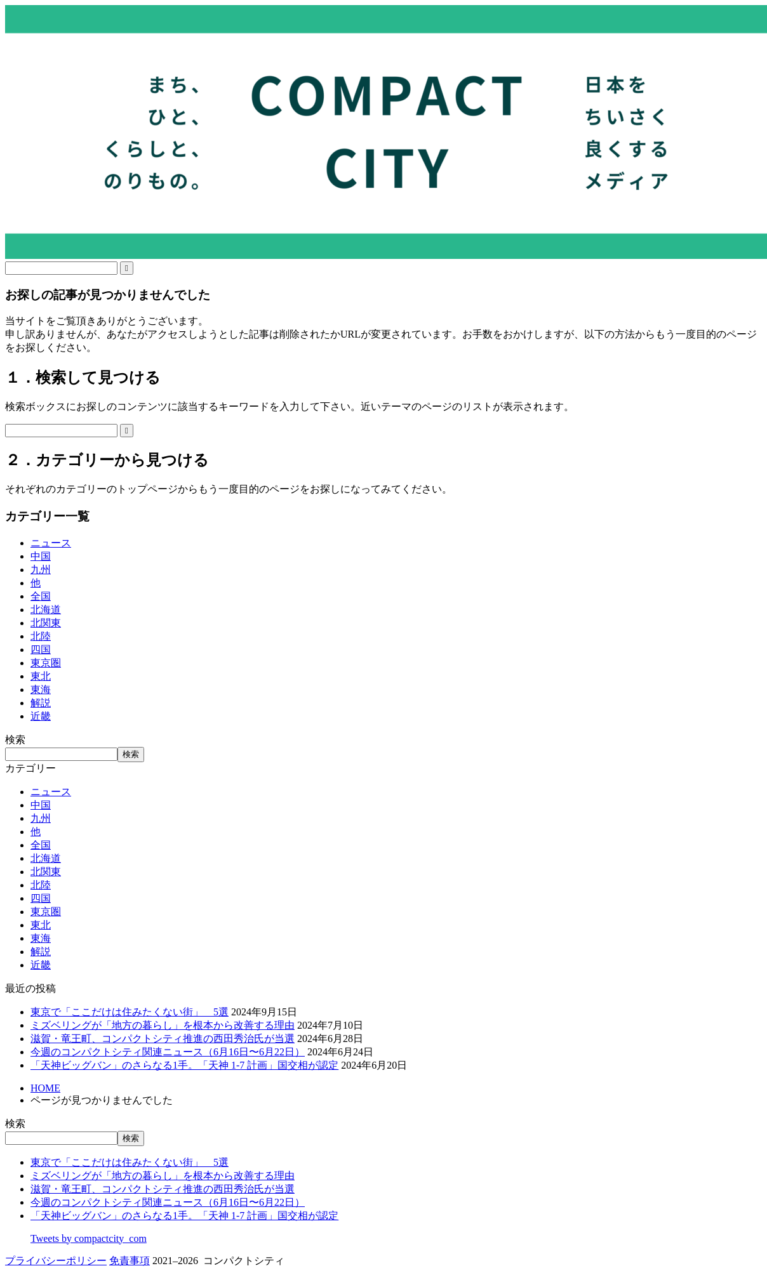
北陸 (40, 636)
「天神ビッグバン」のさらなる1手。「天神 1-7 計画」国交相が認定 (184, 1065)
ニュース (50, 543)
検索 (15, 739)
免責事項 (129, 1260)
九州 (40, 569)
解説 (40, 702)
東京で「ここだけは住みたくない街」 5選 (129, 1011)
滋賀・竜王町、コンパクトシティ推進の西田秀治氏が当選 (162, 1038)
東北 (40, 676)
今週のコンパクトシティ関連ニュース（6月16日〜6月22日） (167, 1051)
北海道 (45, 609)
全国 (40, 596)
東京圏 (45, 662)
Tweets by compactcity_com (88, 1238)
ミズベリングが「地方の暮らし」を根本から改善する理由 (162, 1025)
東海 (40, 689)
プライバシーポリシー (56, 1260)
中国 (40, 556)
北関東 (45, 622)
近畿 (40, 716)
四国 (40, 649)
